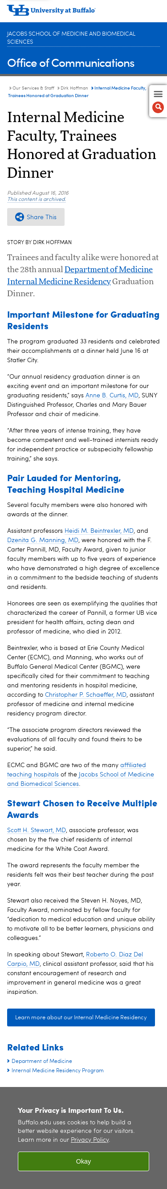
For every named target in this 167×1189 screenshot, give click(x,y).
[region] (83, 1138)
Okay (83, 1161)
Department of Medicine (109, 270)
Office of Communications (70, 62)
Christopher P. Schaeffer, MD (85, 695)
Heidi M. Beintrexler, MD (99, 531)
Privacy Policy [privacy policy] (90, 1140)
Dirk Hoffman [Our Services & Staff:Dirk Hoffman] (74, 88)
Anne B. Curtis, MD (112, 395)
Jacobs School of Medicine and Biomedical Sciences (71, 38)
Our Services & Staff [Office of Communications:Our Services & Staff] (33, 88)
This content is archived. (36, 199)
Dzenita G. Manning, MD (42, 540)
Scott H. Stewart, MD (36, 830)
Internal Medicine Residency (59, 282)
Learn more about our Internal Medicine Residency (81, 1018)
